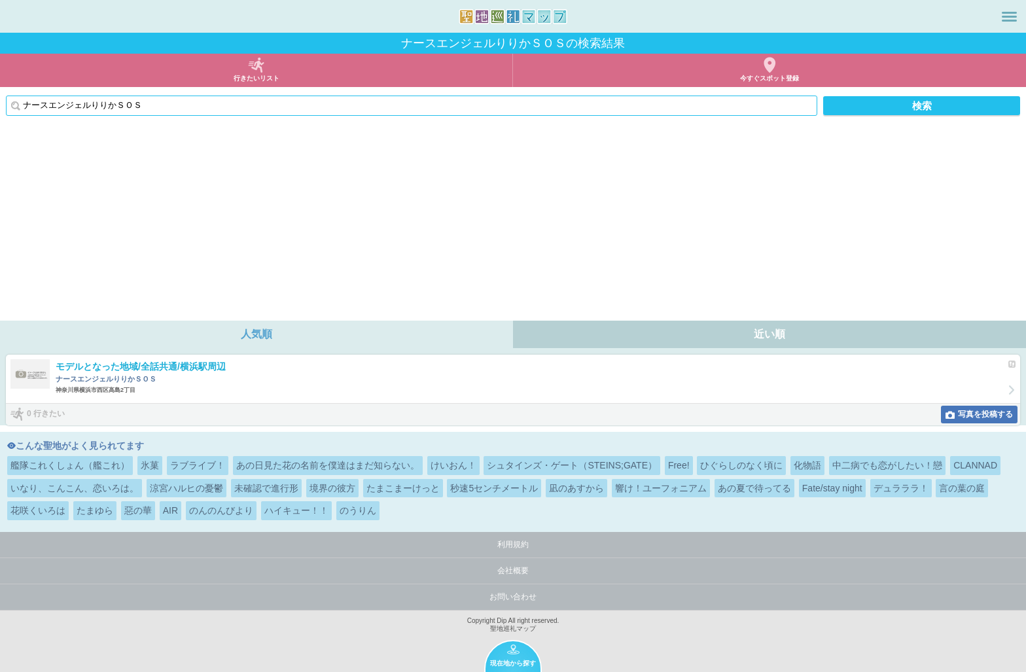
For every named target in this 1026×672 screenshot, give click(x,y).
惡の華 (138, 510)
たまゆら (95, 510)
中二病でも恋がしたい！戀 (887, 465)
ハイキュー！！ (296, 510)
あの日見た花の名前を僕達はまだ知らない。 (327, 465)
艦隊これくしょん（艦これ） (70, 465)
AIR (170, 510)
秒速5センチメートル (494, 488)
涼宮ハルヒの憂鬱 (186, 488)
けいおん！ (453, 465)
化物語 (807, 465)
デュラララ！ (901, 488)
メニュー (1009, 16)
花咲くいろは (37, 510)
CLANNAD (975, 465)
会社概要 (513, 570)
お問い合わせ (513, 596)
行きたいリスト (256, 78)
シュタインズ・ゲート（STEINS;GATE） (572, 465)
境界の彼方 (332, 488)
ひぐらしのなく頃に (741, 465)
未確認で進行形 (266, 488)
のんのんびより (221, 510)
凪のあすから (576, 488)
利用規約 (513, 544)
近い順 (769, 334)
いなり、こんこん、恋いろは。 (74, 488)
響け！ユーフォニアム (661, 488)
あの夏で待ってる (754, 488)
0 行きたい (46, 413)
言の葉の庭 (962, 488)
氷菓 (150, 465)
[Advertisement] (513, 222)
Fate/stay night (832, 488)
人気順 (256, 334)
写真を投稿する (985, 414)
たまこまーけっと (403, 488)
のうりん (358, 510)
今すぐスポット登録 (769, 78)
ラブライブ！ (197, 465)
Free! (679, 465)
